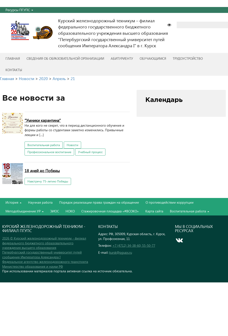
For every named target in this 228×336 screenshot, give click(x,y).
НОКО (70, 211)
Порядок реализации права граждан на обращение (99, 202)
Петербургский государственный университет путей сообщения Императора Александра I (42, 254)
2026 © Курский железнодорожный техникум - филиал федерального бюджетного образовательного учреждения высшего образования (44, 243)
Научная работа (40, 202)
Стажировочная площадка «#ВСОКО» (110, 211)
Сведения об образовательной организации (65, 58)
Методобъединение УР (24, 211)
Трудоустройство (188, 58)
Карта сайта (154, 211)
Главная (12, 58)
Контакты (13, 70)
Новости (72, 145)
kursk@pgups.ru (120, 252)
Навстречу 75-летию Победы (47, 181)
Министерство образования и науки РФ (32, 266)
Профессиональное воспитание (49, 152)
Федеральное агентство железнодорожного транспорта (45, 261)
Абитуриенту (122, 58)
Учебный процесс (90, 152)
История (13, 202)
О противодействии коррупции (170, 202)
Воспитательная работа (43, 145)
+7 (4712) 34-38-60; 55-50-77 (133, 245)
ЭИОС (54, 211)
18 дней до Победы (42, 170)
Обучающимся (153, 58)
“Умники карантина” (43, 120)
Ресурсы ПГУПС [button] (19, 9)
